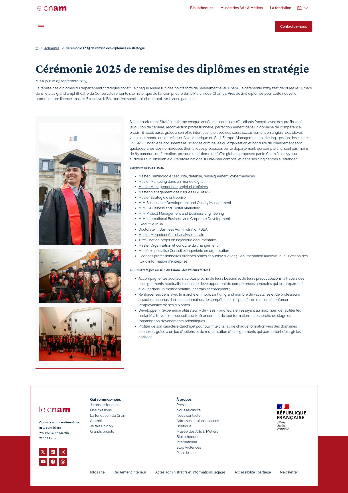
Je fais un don (101, 426)
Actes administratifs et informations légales (190, 472)
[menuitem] (202, 8)
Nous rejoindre (188, 410)
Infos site (97, 472)
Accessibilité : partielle (253, 472)
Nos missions (101, 410)
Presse (182, 405)
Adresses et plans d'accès (197, 421)
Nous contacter (189, 415)
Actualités (51, 48)
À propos (184, 399)
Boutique (183, 426)
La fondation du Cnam (108, 415)
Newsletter (289, 472)
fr (37, 48)
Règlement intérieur (130, 472)
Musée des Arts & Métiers (197, 431)
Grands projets (102, 431)
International (186, 442)
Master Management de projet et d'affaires (173, 187)
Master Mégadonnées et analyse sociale (171, 235)
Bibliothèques (187, 437)
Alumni (96, 421)
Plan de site (186, 453)
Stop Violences (188, 447)
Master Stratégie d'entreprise (162, 197)
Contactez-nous (293, 26)
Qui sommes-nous (105, 399)
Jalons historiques (104, 405)
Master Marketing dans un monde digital (171, 181)
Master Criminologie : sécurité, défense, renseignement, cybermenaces (196, 176)
